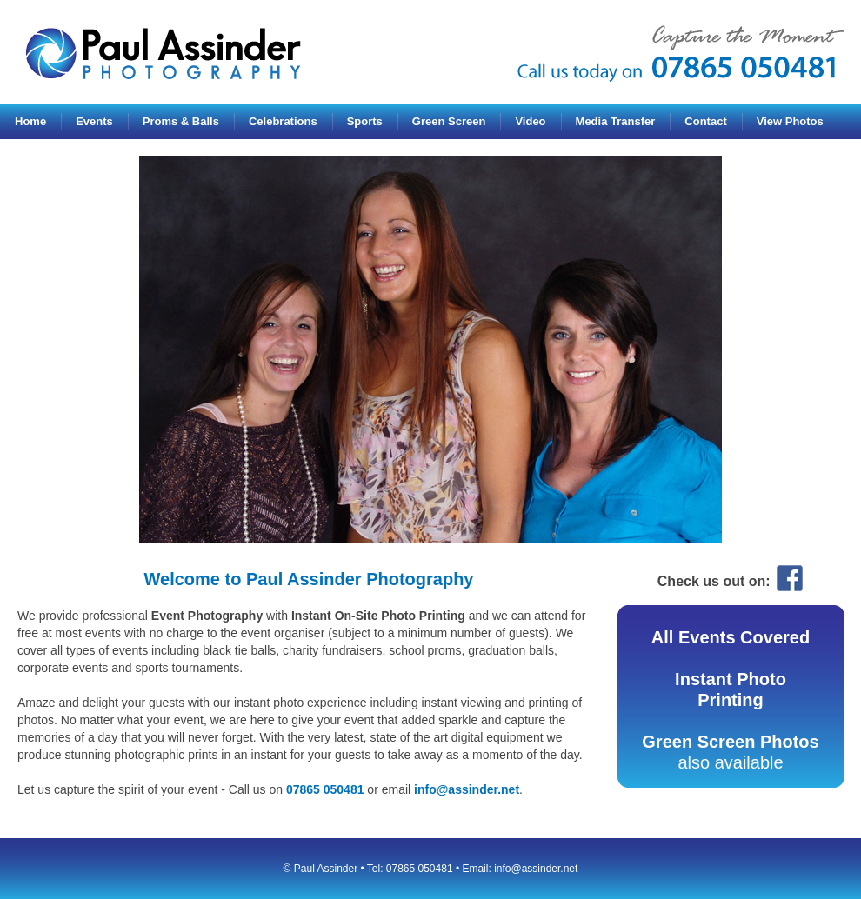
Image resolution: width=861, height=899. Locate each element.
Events (94, 121)
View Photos (790, 121)
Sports (365, 121)
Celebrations (283, 121)
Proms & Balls (181, 121)
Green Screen (449, 121)
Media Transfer (616, 121)
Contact (705, 121)
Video (530, 121)
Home (30, 121)
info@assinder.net (466, 789)
